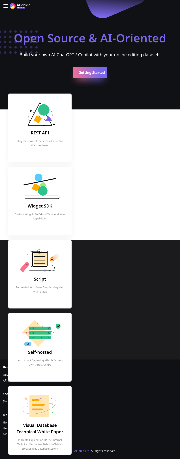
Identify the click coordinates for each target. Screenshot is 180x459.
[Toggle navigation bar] (5, 6)
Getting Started (91, 72)
